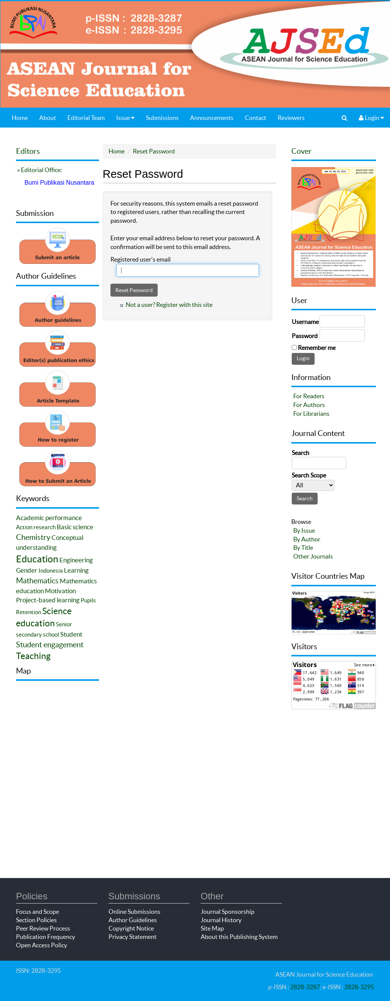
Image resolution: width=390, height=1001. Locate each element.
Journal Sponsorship (227, 911)
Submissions (162, 117)
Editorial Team (86, 117)
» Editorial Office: (39, 169)
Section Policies (36, 919)
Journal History (221, 919)
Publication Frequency (45, 936)
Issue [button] (125, 117)
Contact (255, 117)
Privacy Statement (133, 936)
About (47, 117)
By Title (303, 547)
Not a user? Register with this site (169, 304)
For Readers (308, 396)
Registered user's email (140, 259)
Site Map (212, 928)
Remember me (317, 347)
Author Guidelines (133, 919)
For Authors (309, 404)
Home (20, 117)
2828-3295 (359, 986)
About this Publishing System (239, 936)
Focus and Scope (37, 911)
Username (305, 321)
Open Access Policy (41, 945)
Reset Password (154, 151)
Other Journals (313, 556)
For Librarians (311, 413)
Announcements (211, 117)
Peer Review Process (43, 928)
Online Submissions (134, 911)
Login (371, 117)
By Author (306, 539)
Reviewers (291, 117)
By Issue (304, 530)
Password (305, 335)
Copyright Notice (131, 928)
